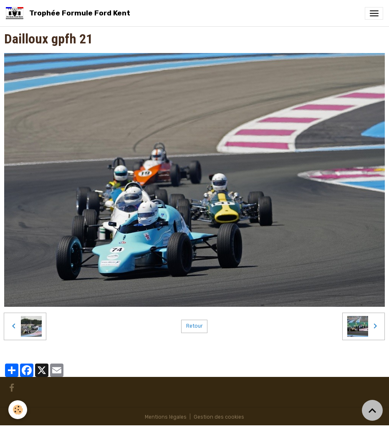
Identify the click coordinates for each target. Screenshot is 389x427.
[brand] (69, 13)
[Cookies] (17, 409)
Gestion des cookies (219, 417)
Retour (194, 326)
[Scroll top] (372, 410)
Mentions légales (166, 417)
